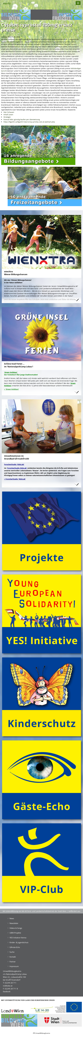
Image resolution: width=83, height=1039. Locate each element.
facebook (6, 991)
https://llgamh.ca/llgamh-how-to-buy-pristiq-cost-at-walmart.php (29, 122)
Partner (13, 961)
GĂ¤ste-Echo (15, 947)
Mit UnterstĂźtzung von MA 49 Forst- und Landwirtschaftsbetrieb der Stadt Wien (35, 911)
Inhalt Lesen (8, 114)
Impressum (14, 966)
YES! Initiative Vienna (18, 937)
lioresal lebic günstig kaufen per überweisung (22, 119)
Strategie (7, 117)
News (12, 918)
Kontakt (13, 957)
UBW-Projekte (15, 933)
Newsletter (14, 923)
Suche (12, 952)
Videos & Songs (16, 928)
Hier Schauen (9, 112)
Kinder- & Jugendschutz (19, 942)
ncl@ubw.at (7, 986)
